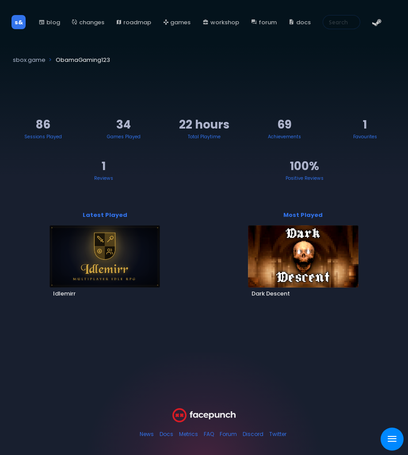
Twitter (277, 434)
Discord (253, 434)
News (147, 434)
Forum (228, 434)
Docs (166, 434)
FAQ (209, 434)
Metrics (188, 434)
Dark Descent (271, 293)
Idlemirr (64, 293)
